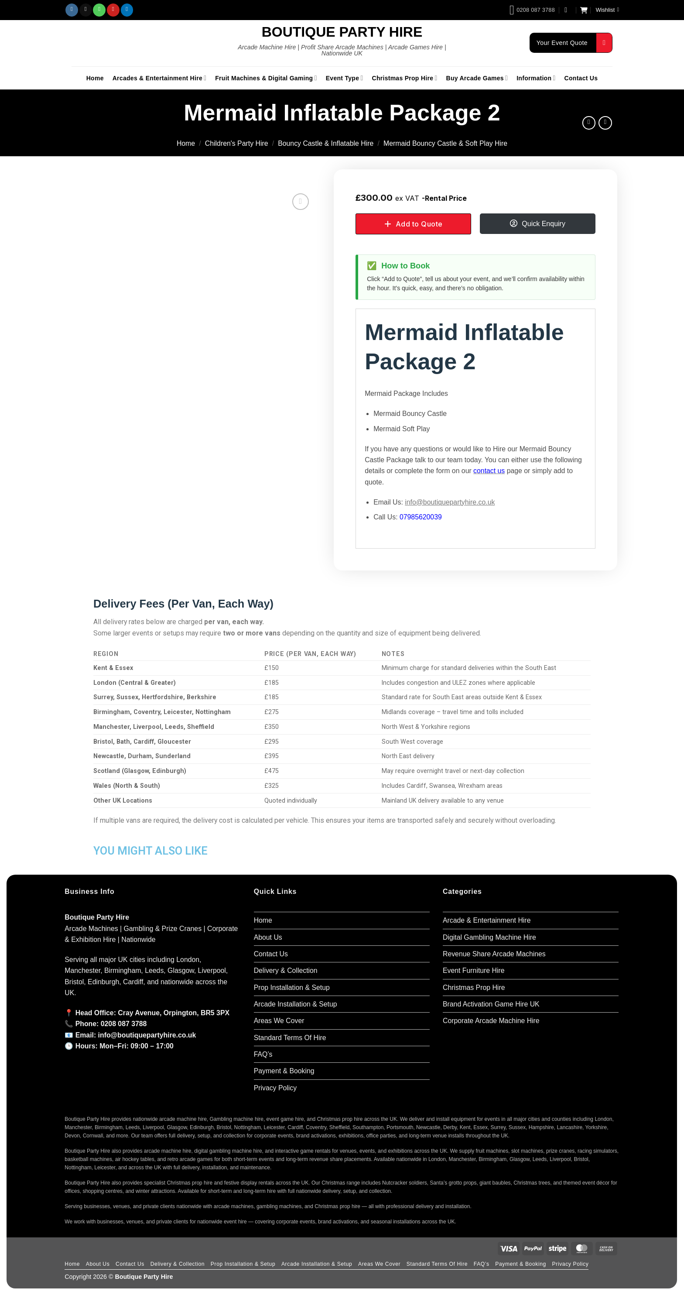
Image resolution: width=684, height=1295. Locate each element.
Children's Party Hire (236, 143)
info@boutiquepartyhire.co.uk (450, 502)
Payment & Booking (284, 1071)
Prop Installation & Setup (292, 987)
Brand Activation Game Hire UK (491, 1004)
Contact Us (581, 78)
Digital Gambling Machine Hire (489, 937)
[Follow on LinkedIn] (127, 10)
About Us (268, 937)
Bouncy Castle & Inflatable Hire (325, 143)
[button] (567, 9)
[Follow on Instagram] (71, 10)
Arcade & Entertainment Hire (486, 920)
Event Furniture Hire (474, 970)
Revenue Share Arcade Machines (494, 954)
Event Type (344, 78)
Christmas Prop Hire (405, 78)
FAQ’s (263, 1054)
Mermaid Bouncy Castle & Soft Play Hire (445, 143)
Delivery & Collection (286, 970)
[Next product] (589, 123)
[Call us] (99, 10)
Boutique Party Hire (342, 32)
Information (535, 78)
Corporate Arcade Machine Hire (491, 1020)
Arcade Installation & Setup (295, 1004)
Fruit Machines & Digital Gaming (266, 78)
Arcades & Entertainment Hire (160, 78)
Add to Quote (419, 224)
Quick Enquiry (543, 223)
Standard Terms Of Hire (290, 1037)
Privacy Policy (275, 1088)
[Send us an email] (85, 10)
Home (95, 78)
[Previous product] (605, 123)
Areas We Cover (279, 1020)
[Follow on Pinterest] (113, 10)
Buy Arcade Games (477, 78)
